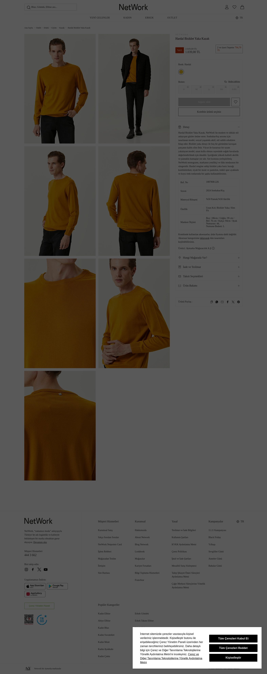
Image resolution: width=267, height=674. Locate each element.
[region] (197, 648)
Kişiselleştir (233, 657)
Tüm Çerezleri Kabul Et (233, 638)
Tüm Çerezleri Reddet (233, 648)
